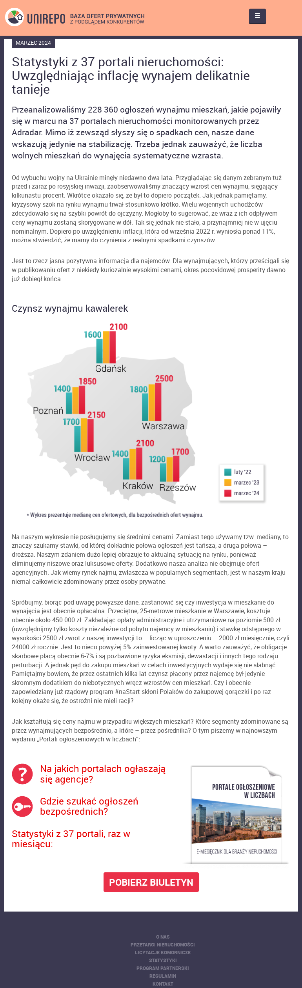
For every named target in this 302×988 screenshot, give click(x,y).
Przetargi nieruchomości (163, 944)
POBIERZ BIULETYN (151, 882)
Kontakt (163, 984)
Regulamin (162, 976)
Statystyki (163, 960)
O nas (163, 937)
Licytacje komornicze (163, 952)
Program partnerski (162, 968)
